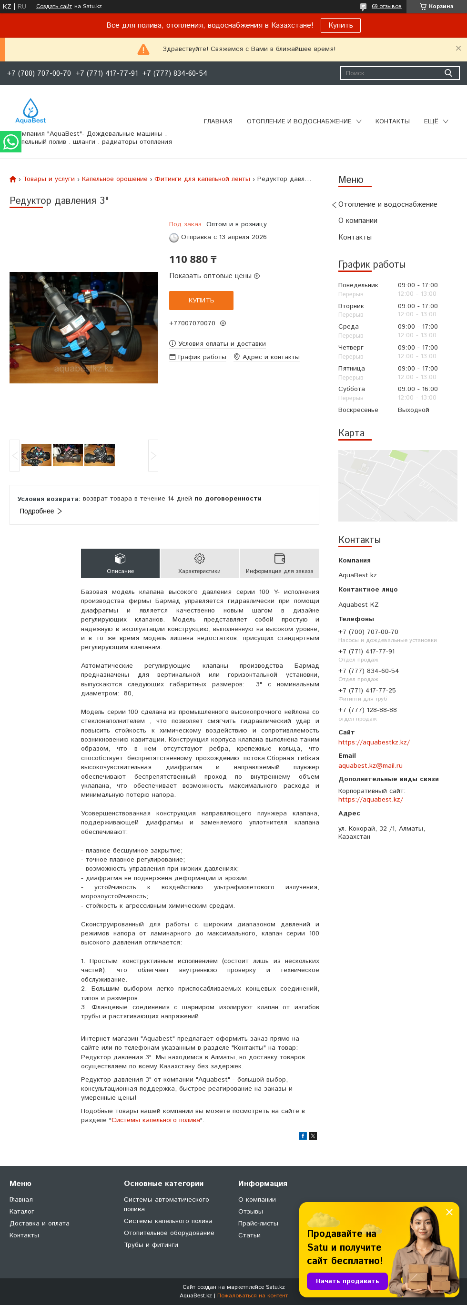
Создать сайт (54, 6)
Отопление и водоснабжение (299, 121)
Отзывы (250, 1211)
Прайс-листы (258, 1223)
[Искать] (448, 73)
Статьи (249, 1235)
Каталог (22, 1211)
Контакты (393, 121)
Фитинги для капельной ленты (202, 179)
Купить (340, 25)
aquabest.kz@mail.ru (370, 766)
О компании (357, 221)
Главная (218, 121)
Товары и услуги (49, 179)
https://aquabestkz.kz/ (374, 742)
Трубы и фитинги (151, 1245)
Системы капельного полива (156, 1120)
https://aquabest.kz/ (370, 799)
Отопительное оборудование (169, 1233)
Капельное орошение (115, 179)
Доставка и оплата (40, 1223)
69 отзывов (387, 6)
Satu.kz (275, 1287)
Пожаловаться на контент (252, 1296)
